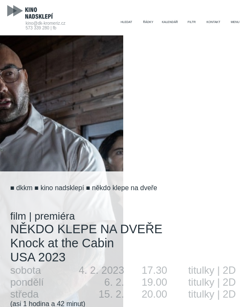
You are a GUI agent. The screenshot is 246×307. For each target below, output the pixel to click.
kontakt (213, 21)
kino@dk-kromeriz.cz (46, 23)
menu (235, 21)
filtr (192, 21)
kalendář (170, 21)
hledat (126, 21)
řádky (148, 21)
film (18, 216)
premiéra (55, 216)
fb (54, 28)
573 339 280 (37, 28)
